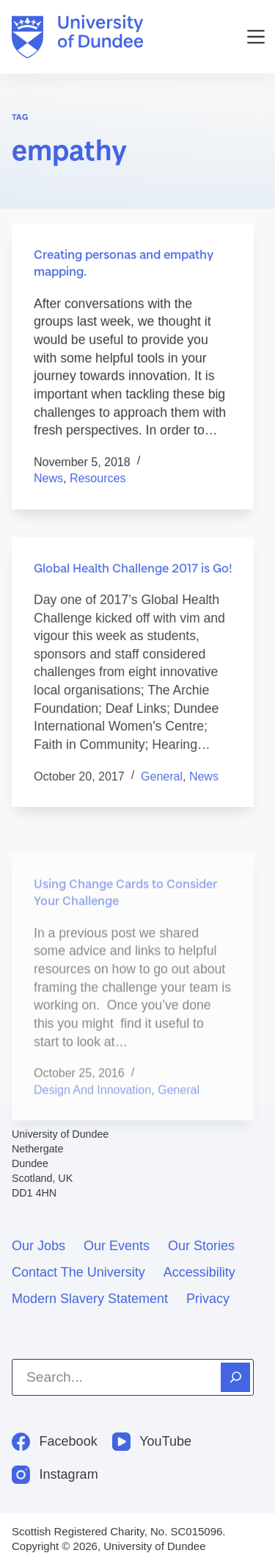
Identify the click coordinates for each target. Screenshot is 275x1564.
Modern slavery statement (90, 1298)
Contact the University (78, 1272)
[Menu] (256, 37)
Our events (117, 1245)
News (48, 479)
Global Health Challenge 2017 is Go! (133, 578)
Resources (97, 479)
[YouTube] (151, 1441)
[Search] (235, 1377)
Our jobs (38, 1245)
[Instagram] (55, 1475)
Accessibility (199, 1272)
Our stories (201, 1245)
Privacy (208, 1298)
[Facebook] (55, 1441)
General (162, 787)
